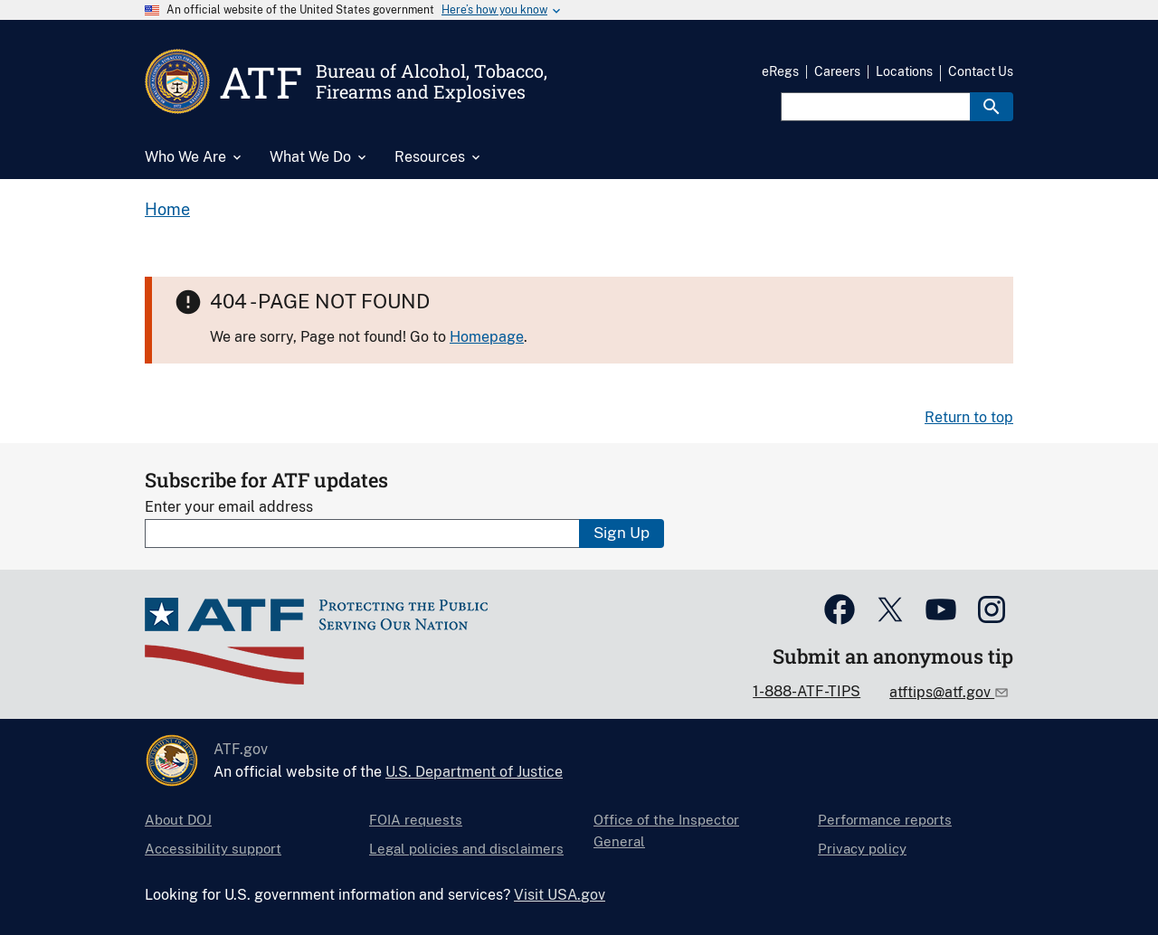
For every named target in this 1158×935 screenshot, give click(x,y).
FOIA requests (415, 819)
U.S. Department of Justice (474, 771)
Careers (837, 71)
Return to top (969, 417)
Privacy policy (862, 848)
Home (167, 209)
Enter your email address (229, 506)
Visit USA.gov (559, 894)
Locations (904, 71)
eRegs (780, 71)
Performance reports (885, 819)
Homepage (487, 336)
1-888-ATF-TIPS (806, 691)
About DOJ (178, 819)
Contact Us (980, 71)
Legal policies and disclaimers (466, 848)
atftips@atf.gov (941, 692)
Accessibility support (213, 848)
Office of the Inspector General (666, 830)
